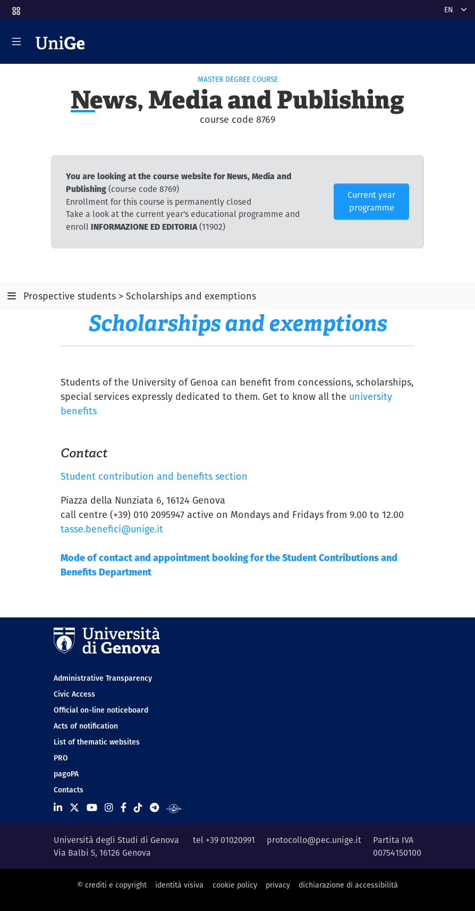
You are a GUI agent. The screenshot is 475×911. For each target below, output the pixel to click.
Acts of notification (86, 726)
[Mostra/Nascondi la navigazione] (16, 41)
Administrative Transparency (103, 678)
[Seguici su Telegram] (154, 807)
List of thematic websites (97, 742)
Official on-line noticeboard (101, 710)
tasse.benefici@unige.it (112, 529)
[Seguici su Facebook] (123, 807)
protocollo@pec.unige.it (314, 840)
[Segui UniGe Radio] (174, 807)
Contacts (68, 789)
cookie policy (235, 885)
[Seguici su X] (74, 807)
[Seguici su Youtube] (92, 807)
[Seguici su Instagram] (109, 807)
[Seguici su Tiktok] (138, 807)
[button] (15, 7)
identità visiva (179, 885)
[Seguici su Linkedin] (58, 807)
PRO (61, 758)
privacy (278, 885)
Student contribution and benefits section (154, 476)
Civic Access (74, 694)
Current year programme (371, 201)
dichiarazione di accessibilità (348, 885)
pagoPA (66, 773)
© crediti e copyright (112, 885)
